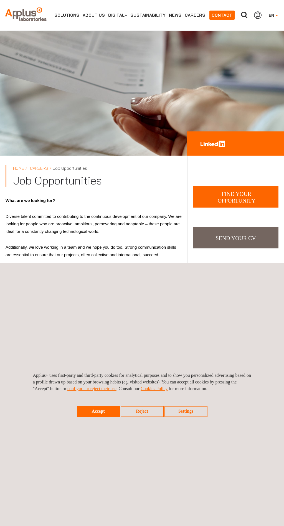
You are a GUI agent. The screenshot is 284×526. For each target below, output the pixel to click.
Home (18, 168)
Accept (98, 411)
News (175, 15)
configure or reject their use (91, 388)
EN (273, 15)
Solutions (66, 15)
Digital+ (117, 15)
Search (244, 15)
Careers (195, 15)
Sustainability (148, 15)
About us (94, 15)
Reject (142, 411)
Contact (222, 15)
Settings (185, 411)
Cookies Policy (154, 388)
